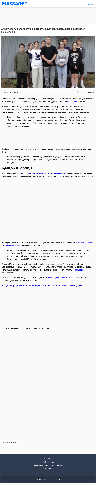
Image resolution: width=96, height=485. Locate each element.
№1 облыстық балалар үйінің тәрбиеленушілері (44, 173)
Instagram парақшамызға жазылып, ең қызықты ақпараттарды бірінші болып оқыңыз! (42, 285)
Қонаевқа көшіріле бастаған (61, 277)
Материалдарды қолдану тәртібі (48, 465)
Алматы (5, 328)
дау (48, 328)
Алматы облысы (30, 328)
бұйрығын (78, 270)
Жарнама (48, 459)
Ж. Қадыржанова (85, 92)
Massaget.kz (72, 101)
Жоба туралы (48, 462)
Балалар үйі (16, 328)
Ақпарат (48, 469)
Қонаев (42, 328)
